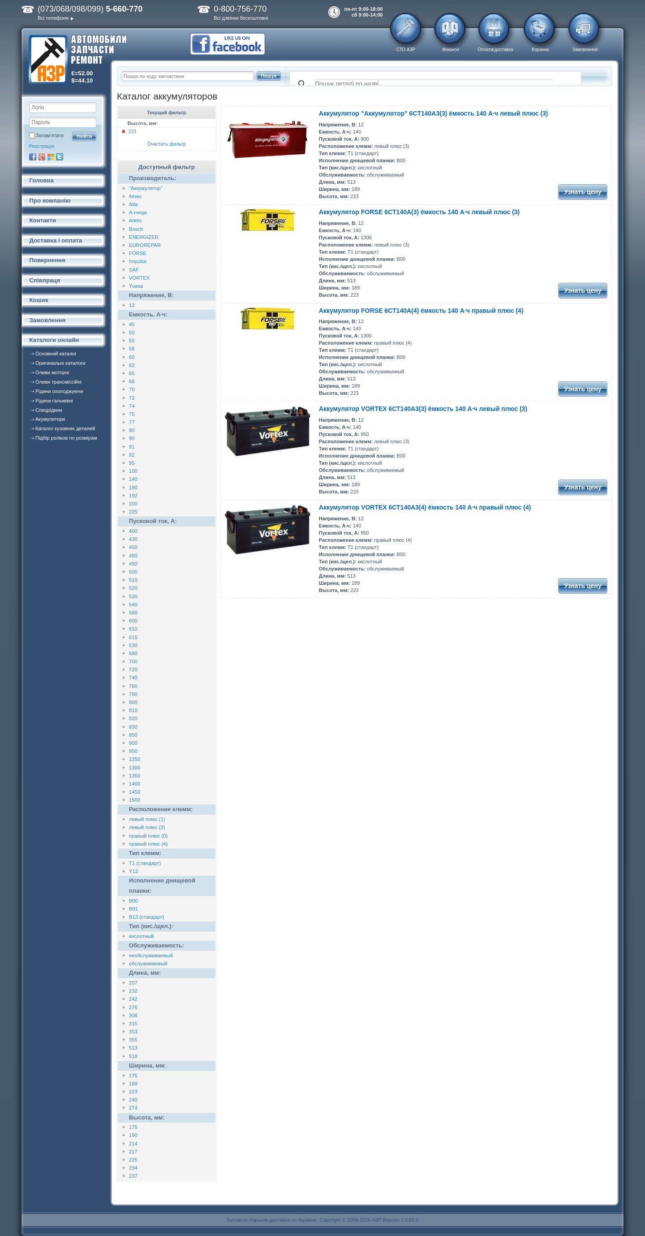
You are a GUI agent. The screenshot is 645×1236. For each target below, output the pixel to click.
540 (133, 604)
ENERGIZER (144, 237)
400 (133, 531)
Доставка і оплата (56, 240)
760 (133, 686)
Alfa (133, 204)
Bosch (136, 229)
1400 (134, 784)
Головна (42, 180)
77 (132, 422)
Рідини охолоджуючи (59, 391)
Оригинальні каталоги (60, 363)
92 (132, 455)
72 (132, 398)
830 (133, 727)
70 (132, 389)
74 (132, 406)
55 (132, 340)
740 (133, 677)
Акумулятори (50, 419)
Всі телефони (53, 18)
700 (133, 661)
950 (133, 751)
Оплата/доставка (495, 49)
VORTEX (139, 278)
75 (132, 414)
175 (133, 1075)
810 (133, 710)
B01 (133, 909)
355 (133, 1039)
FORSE (137, 253)
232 (133, 991)
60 (132, 357)
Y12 (133, 871)
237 (133, 1176)
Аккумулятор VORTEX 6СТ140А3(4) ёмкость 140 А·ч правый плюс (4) (425, 507)
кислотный (141, 936)
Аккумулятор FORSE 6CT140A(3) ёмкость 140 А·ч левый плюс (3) (419, 212)
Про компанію (50, 200)
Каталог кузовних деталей (65, 428)
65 (132, 373)
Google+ (41, 156)
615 (133, 637)
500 (133, 572)
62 (132, 365)
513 (133, 1047)
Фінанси (450, 49)
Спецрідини (48, 410)
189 (133, 1083)
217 (133, 1151)
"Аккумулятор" (146, 188)
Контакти (43, 220)
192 (133, 495)
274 (133, 1108)
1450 (134, 792)
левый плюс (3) (147, 827)
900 (133, 743)
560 (133, 612)
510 (133, 580)
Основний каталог (56, 353)
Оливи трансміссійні (58, 382)
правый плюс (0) (148, 835)
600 (133, 620)
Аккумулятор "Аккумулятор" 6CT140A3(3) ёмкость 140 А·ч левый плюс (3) (433, 113)
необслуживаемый (151, 955)
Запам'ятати (50, 135)
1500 (134, 800)
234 (133, 1168)
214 (133, 1143)
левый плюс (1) (147, 819)
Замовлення (585, 49)
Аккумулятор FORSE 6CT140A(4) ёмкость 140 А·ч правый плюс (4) (421, 310)
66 (132, 381)
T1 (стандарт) (145, 863)
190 (133, 487)
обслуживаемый (148, 963)
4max (135, 196)
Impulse (138, 261)
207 (133, 982)
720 (133, 669)
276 (133, 1007)
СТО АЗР (405, 49)
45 (132, 324)
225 (133, 511)
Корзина (540, 49)
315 (133, 1023)
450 (133, 547)
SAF (134, 269)
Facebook (32, 156)
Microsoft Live (50, 156)
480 (133, 555)
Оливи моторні (52, 372)
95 (132, 463)
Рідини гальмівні (54, 400)
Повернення (47, 260)
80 (132, 430)
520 (133, 588)
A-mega (138, 212)
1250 (134, 759)
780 (133, 694)
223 (133, 131)
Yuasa (136, 286)
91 (132, 446)
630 (133, 645)
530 (133, 596)
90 (132, 438)
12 (132, 305)
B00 (133, 900)
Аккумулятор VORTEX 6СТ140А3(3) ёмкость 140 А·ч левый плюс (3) (423, 408)
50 (132, 332)
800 (133, 702)
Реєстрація (41, 146)
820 (133, 718)
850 (133, 735)
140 (133, 479)
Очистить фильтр (166, 144)
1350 (134, 775)
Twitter (59, 156)
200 (133, 503)
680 (133, 653)
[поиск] (434, 84)
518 (133, 1056)
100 (133, 471)
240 (133, 1099)
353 (133, 1031)
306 (133, 1015)
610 (133, 628)
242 (133, 999)
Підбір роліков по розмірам (66, 438)
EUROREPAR (145, 245)
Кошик (39, 300)
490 (133, 563)
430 (133, 539)
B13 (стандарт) (146, 917)
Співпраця (45, 280)
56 (132, 348)
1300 (134, 767)
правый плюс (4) (148, 844)
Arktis (135, 220)
